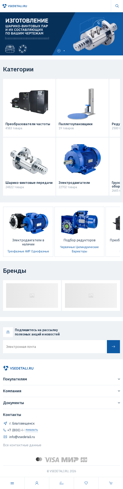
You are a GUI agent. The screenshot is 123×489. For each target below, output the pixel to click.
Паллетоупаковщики (75, 124)
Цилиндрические (87, 247)
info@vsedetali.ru (19, 436)
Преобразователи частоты (27, 124)
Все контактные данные (22, 445)
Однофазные (40, 251)
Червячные (67, 247)
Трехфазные (15, 251)
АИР (27, 251)
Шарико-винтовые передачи (29, 183)
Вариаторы (79, 251)
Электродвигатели (74, 183)
